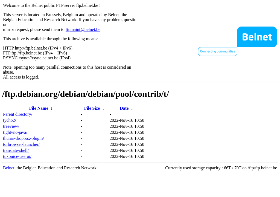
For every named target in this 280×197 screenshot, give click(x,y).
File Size (92, 108)
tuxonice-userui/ (17, 156)
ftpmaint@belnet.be (83, 29)
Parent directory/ (17, 114)
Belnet (8, 168)
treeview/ (11, 126)
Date (124, 108)
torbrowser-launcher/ (21, 144)
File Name (38, 108)
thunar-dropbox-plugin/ (23, 138)
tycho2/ (9, 120)
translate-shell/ (16, 150)
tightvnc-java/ (15, 132)
